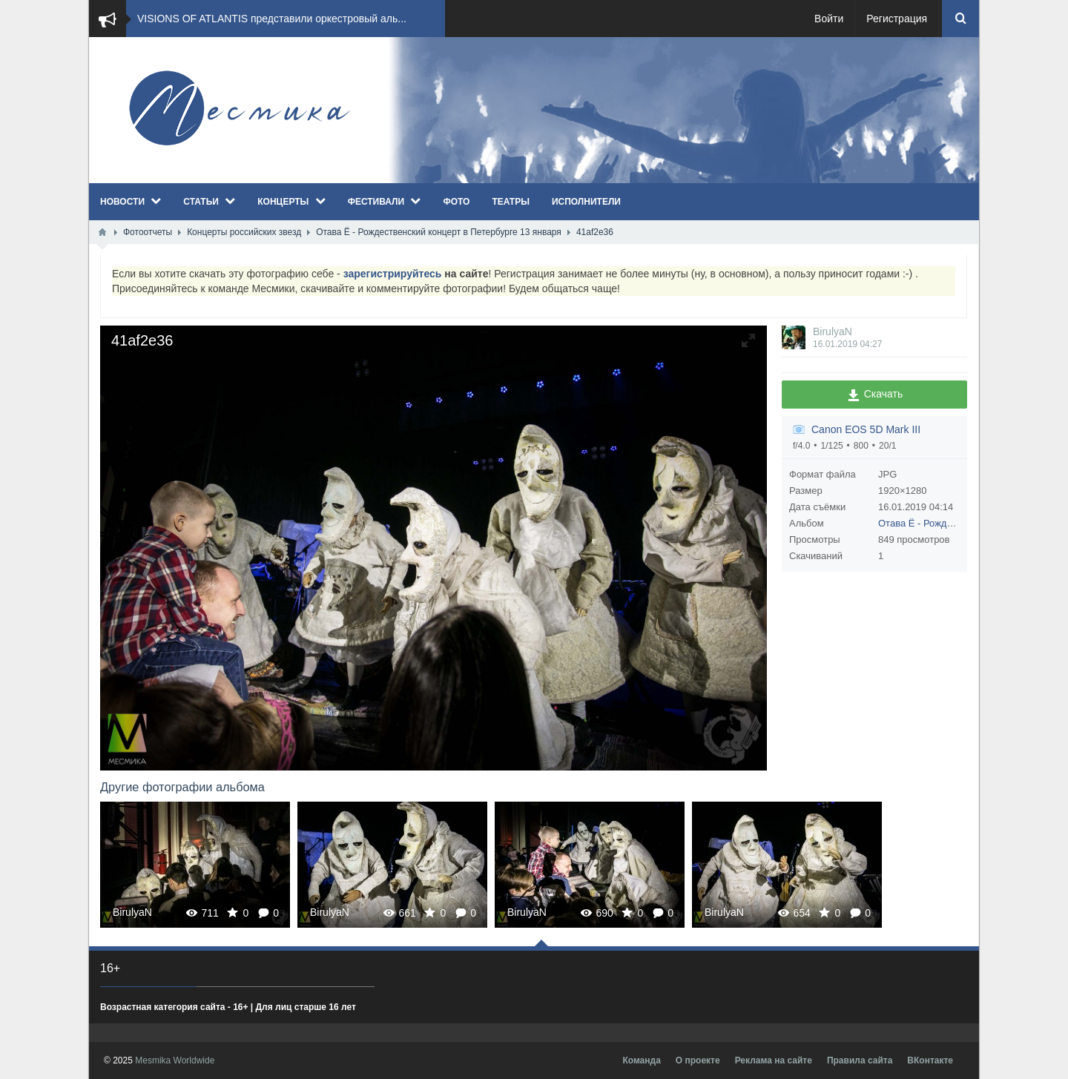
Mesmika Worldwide (174, 1060)
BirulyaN (832, 331)
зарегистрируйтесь (392, 274)
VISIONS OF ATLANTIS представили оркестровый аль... (271, 18)
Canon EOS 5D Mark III (865, 429)
